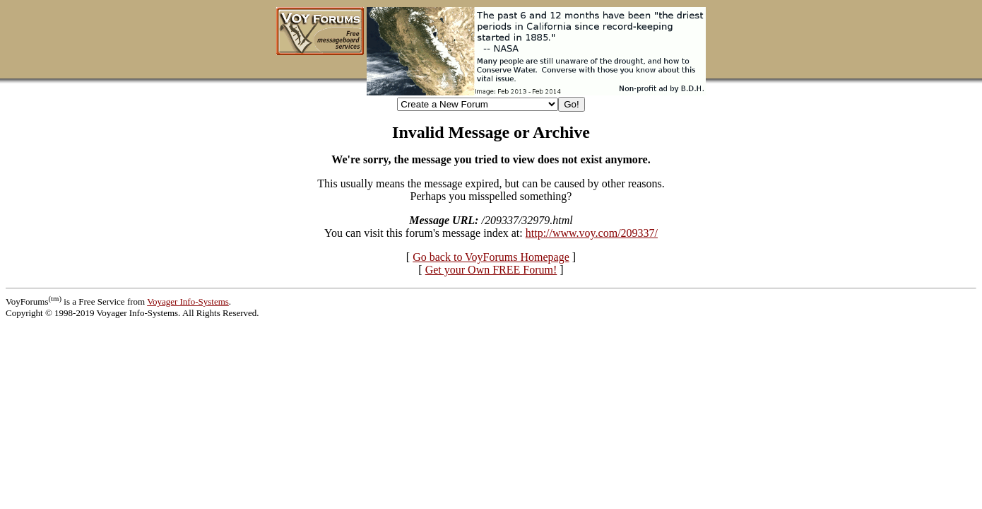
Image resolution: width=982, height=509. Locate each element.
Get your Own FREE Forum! (491, 270)
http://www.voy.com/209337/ (592, 233)
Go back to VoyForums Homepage (491, 257)
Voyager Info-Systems (188, 301)
